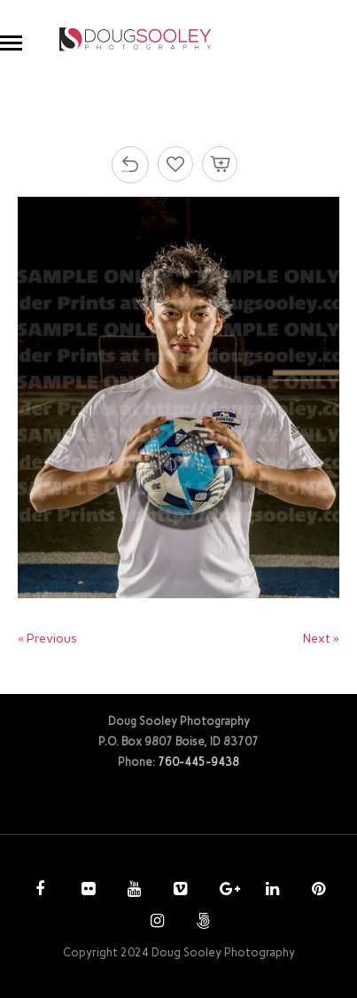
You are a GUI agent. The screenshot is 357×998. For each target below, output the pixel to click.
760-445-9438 (198, 761)
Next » (321, 638)
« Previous (47, 638)
